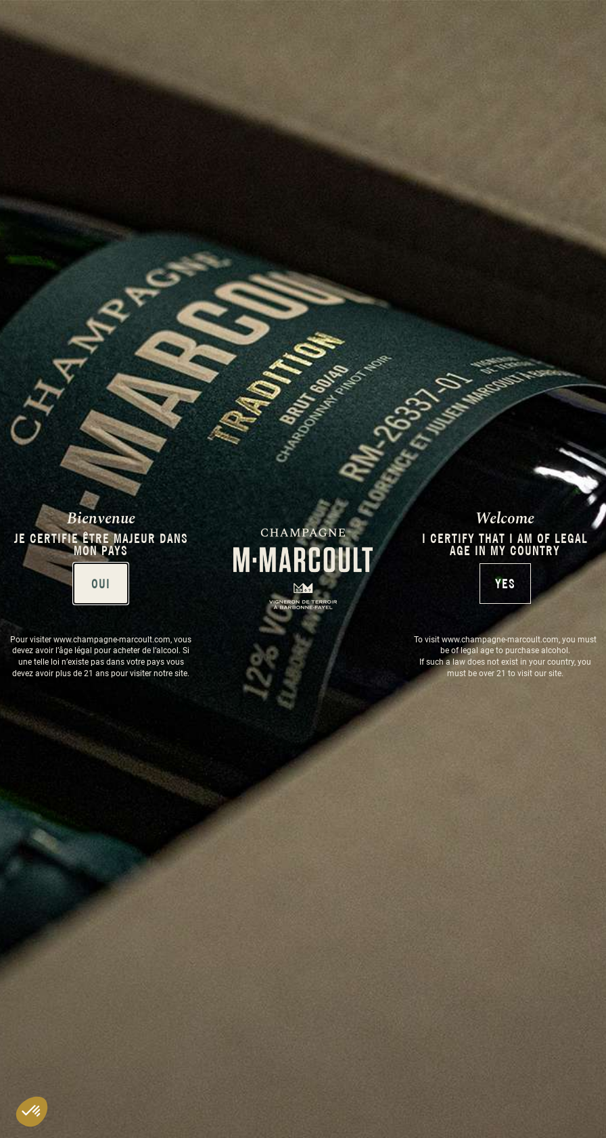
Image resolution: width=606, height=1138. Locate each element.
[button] (32, 1111)
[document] (303, 569)
